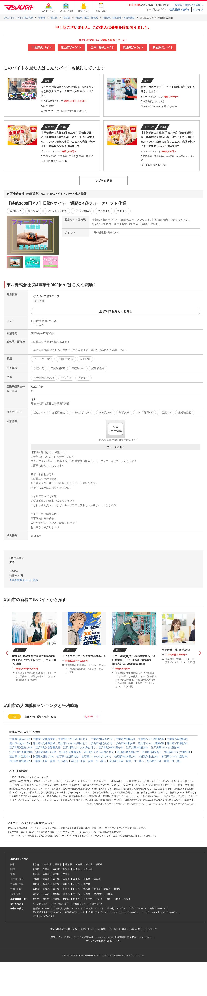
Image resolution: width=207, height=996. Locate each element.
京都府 (56, 869)
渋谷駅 (36, 899)
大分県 (76, 894)
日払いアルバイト (137, 908)
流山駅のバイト (133, 47)
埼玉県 (58, 864)
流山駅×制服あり (151, 752)
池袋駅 (56, 899)
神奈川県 (47, 864)
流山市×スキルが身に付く (73, 743)
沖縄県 (109, 894)
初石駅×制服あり (149, 756)
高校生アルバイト (95, 908)
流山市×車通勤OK (177, 743)
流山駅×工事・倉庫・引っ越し (126, 760)
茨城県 (78, 864)
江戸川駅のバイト (102, 47)
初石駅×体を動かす (125, 756)
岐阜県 (46, 874)
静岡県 (56, 874)
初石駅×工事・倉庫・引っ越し (164, 760)
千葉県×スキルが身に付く (73, 738)
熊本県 (66, 894)
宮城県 (66, 879)
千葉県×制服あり (125, 738)
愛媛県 (107, 889)
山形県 (86, 879)
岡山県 (56, 889)
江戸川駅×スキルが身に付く (79, 747)
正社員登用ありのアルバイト (47, 912)
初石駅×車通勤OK (19, 760)
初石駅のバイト (162, 47)
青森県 (46, 879)
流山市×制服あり (125, 743)
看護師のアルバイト (75, 912)
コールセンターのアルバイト (124, 912)
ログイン (198, 9)
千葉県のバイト (41, 47)
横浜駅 (66, 899)
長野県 (56, 884)
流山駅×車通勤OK (19, 756)
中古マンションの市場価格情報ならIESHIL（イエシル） (124, 937)
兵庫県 (46, 869)
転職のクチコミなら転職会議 (78, 937)
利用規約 (101, 929)
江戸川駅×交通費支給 (47, 747)
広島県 (66, 889)
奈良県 (76, 869)
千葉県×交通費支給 (44, 738)
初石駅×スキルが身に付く (96, 756)
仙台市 (117, 899)
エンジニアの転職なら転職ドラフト (103, 941)
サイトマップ (150, 929)
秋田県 (76, 879)
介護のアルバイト (97, 912)
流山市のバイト (71, 47)
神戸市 (99, 899)
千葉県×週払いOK (19, 738)
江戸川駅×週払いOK (21, 747)
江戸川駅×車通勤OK (21, 752)
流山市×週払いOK (19, 743)
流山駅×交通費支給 (70, 752)
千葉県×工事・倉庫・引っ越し (50, 760)
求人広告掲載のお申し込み (63, 929)
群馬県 (99, 864)
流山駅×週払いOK (45, 752)
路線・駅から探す (60, 903)
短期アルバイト (157, 908)
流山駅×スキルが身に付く (99, 752)
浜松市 (76, 899)
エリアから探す (40, 903)
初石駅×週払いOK (43, 756)
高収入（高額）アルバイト (69, 908)
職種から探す (79, 903)
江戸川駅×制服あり (137, 747)
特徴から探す (96, 903)
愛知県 (36, 874)
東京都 (36, 864)
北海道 (36, 879)
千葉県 (68, 864)
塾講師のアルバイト (42, 908)
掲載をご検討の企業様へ (189, 5)
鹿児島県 (98, 894)
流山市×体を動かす (102, 743)
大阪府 (36, 869)
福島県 (97, 879)
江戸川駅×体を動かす (111, 747)
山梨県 (36, 884)
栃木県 (89, 864)
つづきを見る (103, 180)
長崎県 (56, 894)
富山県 (66, 884)
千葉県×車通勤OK (177, 738)
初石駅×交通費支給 (68, 756)
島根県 (46, 889)
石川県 (76, 884)
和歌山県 (87, 869)
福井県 (86, 884)
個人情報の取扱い (119, 929)
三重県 (66, 874)
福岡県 (36, 894)
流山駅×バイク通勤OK (177, 752)
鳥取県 (36, 889)
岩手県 (56, 879)
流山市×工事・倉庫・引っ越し (88, 760)
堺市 (108, 899)
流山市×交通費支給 (44, 743)
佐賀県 (46, 894)
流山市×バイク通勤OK (151, 743)
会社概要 (135, 929)
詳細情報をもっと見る (117, 311)
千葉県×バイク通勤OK (151, 738)
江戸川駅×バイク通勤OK (165, 747)
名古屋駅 (87, 899)
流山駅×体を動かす (128, 752)
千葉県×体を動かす (102, 738)
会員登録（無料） (179, 9)
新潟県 (46, 884)
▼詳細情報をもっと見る (23, 580)
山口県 (76, 889)
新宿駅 (46, 899)
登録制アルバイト (116, 908)
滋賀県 (66, 869)
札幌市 (127, 899)
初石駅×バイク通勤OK (175, 756)
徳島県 (86, 889)
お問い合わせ (87, 929)
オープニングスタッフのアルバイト (159, 912)
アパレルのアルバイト (44, 916)
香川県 (97, 889)
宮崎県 (86, 894)
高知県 (117, 889)
